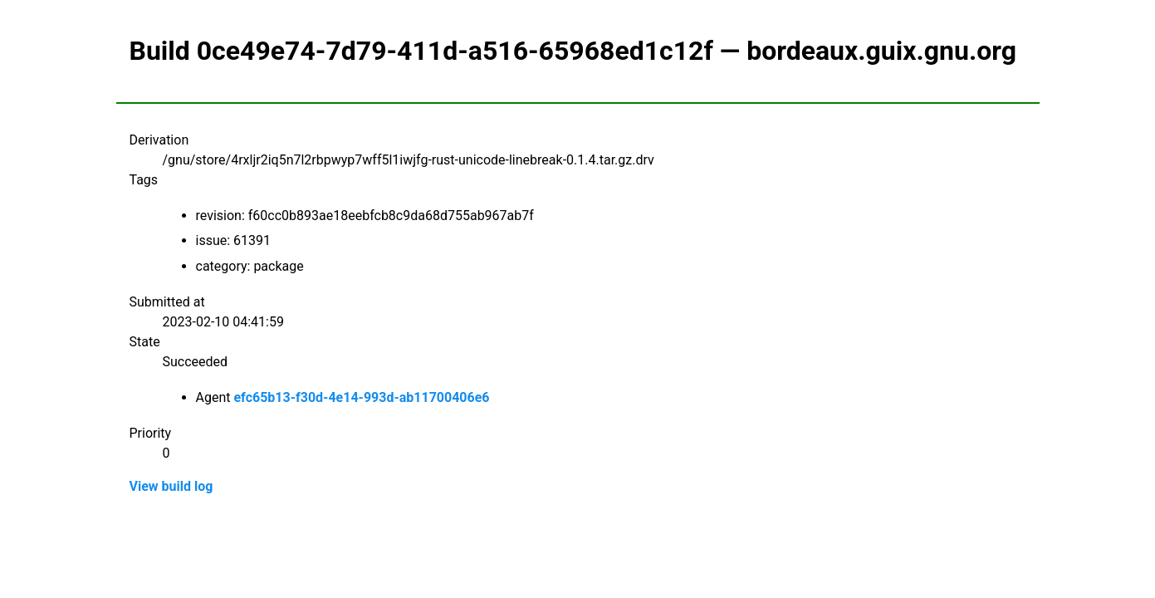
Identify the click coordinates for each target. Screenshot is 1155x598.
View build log (171, 486)
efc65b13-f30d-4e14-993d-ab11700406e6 (361, 397)
